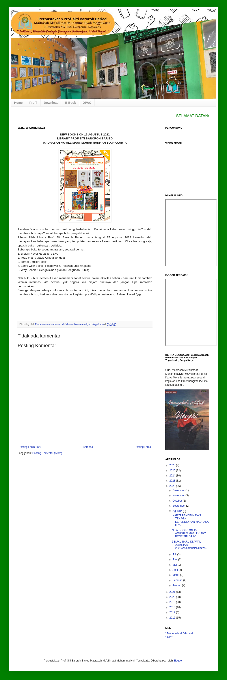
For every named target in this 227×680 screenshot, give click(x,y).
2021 (172, 591)
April (176, 569)
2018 (172, 607)
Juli (175, 554)
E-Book (70, 102)
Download (51, 102)
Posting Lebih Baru (30, 446)
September (179, 505)
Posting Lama (143, 446)
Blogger (177, 660)
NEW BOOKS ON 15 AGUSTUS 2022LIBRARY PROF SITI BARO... (189, 533)
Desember (179, 490)
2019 (172, 602)
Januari (177, 585)
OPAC (87, 102)
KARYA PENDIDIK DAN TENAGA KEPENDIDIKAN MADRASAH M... (190, 520)
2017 (172, 612)
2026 (172, 465)
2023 (172, 480)
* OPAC (169, 637)
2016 (172, 617)
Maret (176, 574)
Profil (33, 102)
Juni (175, 559)
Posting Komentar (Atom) (47, 453)
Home (18, 102)
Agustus (178, 511)
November (179, 495)
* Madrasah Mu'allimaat (179, 633)
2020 (172, 596)
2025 (172, 470)
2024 (172, 475)
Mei (175, 564)
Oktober (178, 500)
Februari (178, 580)
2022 (172, 485)
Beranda (88, 446)
